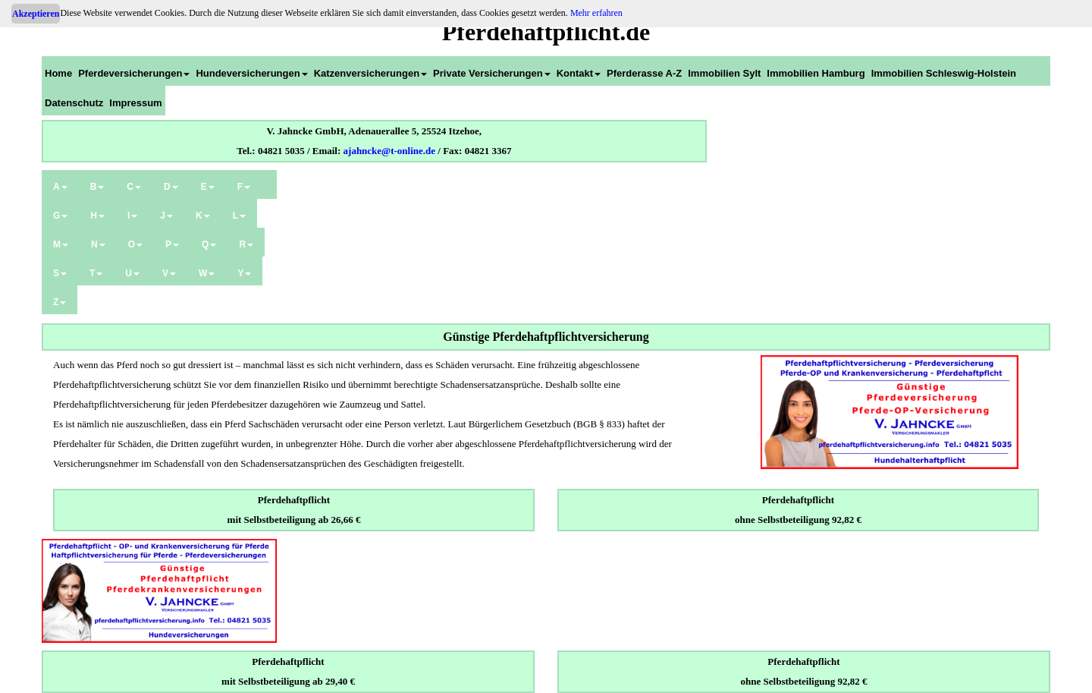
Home (58, 73)
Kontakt (579, 73)
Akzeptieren (35, 13)
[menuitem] (58, 71)
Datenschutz (74, 103)
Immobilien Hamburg (815, 73)
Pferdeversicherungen (134, 73)
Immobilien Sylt (724, 73)
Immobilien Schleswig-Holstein (943, 73)
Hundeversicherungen (251, 73)
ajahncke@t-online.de (390, 150)
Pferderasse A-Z (644, 73)
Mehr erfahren (596, 13)
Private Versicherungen (492, 73)
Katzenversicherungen (370, 73)
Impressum (135, 103)
